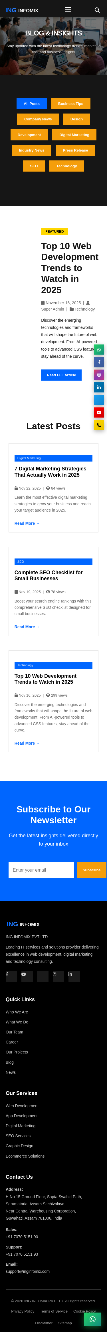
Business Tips (70, 104)
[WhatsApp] (99, 350)
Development (29, 135)
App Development (21, 1116)
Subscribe (92, 870)
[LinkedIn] (99, 387)
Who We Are (17, 1012)
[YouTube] (99, 412)
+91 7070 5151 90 (22, 1236)
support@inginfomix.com (28, 1271)
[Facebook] (99, 362)
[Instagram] (99, 375)
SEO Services (18, 1136)
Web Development (22, 1106)
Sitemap (65, 1323)
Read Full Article (61, 375)
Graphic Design (19, 1146)
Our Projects (17, 1052)
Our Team (14, 1032)
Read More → (27, 523)
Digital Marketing (74, 135)
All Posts (32, 104)
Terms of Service (54, 1311)
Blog (10, 1062)
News (11, 1072)
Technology (66, 166)
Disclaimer (44, 1323)
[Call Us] (99, 425)
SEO (34, 166)
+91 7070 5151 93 (22, 1254)
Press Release (75, 150)
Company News (38, 119)
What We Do (17, 1022)
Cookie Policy (84, 1311)
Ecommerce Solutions (25, 1156)
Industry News (31, 150)
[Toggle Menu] (68, 10)
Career (12, 1042)
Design (76, 119)
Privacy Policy (22, 1311)
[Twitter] (99, 400)
